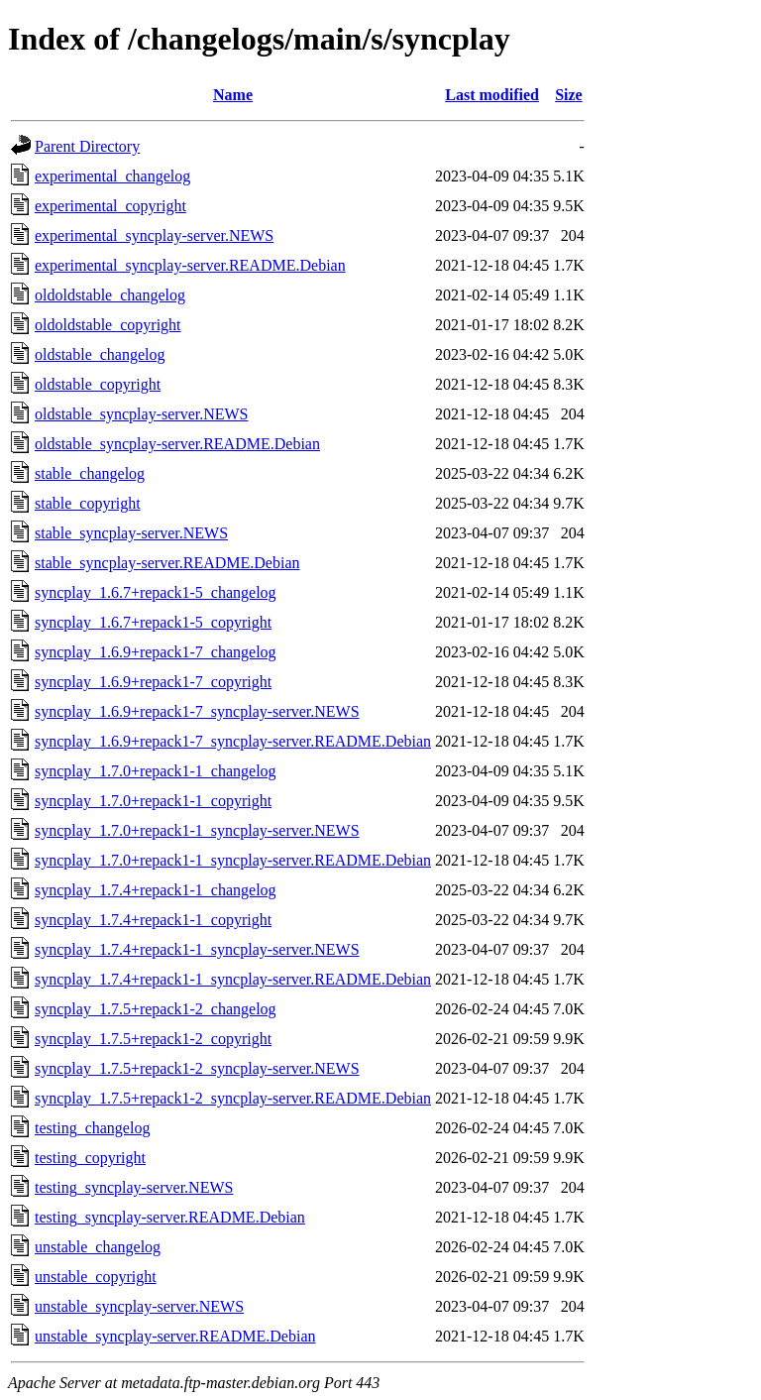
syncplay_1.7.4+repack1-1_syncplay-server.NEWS (197, 949)
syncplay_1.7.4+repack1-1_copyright (153, 919)
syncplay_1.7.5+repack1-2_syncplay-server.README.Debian (233, 1098)
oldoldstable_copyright (108, 324)
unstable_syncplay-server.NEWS (139, 1306)
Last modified (492, 94)
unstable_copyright (96, 1276)
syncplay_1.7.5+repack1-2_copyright (153, 1038)
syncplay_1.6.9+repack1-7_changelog (155, 651)
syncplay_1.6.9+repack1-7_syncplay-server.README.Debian (233, 741)
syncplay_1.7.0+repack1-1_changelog (155, 770)
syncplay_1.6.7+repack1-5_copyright (153, 622)
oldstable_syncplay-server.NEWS (142, 414)
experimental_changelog (112, 176)
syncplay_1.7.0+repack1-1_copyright (153, 800)
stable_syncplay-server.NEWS (131, 533)
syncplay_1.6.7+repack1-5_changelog (155, 592)
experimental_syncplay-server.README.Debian (190, 265)
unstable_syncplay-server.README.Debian (175, 1336)
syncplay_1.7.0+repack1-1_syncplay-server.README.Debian (233, 860)
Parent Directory (87, 146)
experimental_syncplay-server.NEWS (154, 235)
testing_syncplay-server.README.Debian (170, 1217)
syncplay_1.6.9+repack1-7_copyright (153, 681)
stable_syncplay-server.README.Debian (167, 562)
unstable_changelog (98, 1246)
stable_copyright (88, 503)
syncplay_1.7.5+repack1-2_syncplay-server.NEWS (197, 1068)
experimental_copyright (110, 205)
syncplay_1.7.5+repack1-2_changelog (155, 1008)
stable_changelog (90, 473)
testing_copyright (90, 1157)
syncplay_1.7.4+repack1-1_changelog (155, 889)
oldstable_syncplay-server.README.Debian (177, 443)
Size (569, 94)
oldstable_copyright (98, 384)
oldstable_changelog (100, 354)
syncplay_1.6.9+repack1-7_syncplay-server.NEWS (197, 711)
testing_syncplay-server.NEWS (134, 1187)
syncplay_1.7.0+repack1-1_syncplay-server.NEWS (197, 830)
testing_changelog (92, 1127)
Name (233, 94)
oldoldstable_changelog (110, 295)
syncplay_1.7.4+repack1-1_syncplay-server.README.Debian (233, 979)
